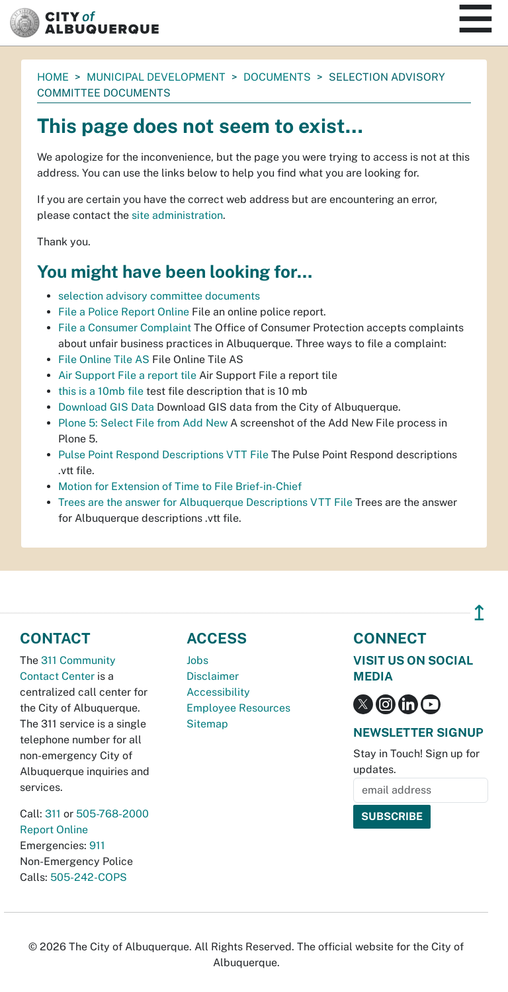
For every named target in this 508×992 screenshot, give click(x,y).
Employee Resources (238, 708)
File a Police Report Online (123, 312)
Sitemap (207, 724)
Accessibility (218, 692)
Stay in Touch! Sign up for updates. (416, 761)
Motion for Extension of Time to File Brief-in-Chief (180, 486)
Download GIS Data (106, 407)
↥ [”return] (479, 612)
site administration (177, 215)
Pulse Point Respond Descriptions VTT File (163, 454)
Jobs (197, 660)
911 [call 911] (97, 845)
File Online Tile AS (103, 359)
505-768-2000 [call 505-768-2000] (112, 813)
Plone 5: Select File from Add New (143, 423)
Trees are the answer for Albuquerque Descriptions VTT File (205, 502)
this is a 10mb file (101, 391)
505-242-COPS (88, 877)
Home (53, 77)
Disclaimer (213, 676)
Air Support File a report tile (127, 375)
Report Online (54, 829)
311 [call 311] (53, 813)
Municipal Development (156, 77)
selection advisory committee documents (159, 296)
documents (277, 77)
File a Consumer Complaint (124, 327)
